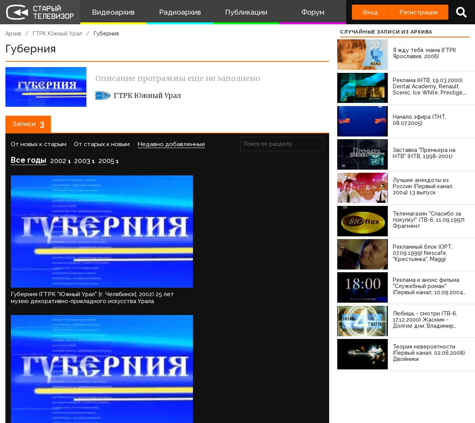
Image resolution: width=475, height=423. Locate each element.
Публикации (246, 12)
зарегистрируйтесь (87, 318)
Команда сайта (66, 393)
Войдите (28, 318)
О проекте (17, 393)
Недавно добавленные (171, 146)
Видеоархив (113, 12)
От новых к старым (38, 146)
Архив (13, 33)
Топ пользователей (278, 393)
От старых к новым (102, 146)
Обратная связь (158, 393)
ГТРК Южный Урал (57, 33)
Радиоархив (180, 12)
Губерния (106, 33)
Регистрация (418, 12)
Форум (313, 12)
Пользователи (215, 393)
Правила (112, 393)
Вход (370, 12)
